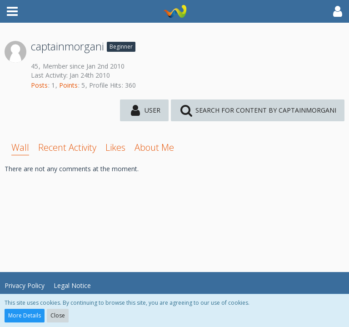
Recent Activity (67, 147)
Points (68, 85)
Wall (20, 147)
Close (57, 315)
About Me (154, 147)
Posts (39, 85)
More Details (24, 315)
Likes (115, 147)
